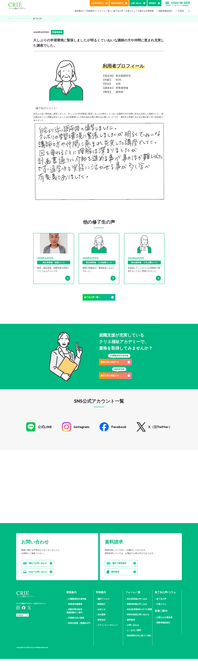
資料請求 (154, 3)
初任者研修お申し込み (137, 606)
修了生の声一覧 (22, 18)
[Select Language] (183, 10)
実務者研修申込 (119, 3)
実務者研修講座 (75, 611)
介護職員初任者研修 (77, 606)
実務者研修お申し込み (137, 611)
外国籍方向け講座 (76, 625)
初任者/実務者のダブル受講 (139, 616)
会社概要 (101, 621)
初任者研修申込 (99, 3)
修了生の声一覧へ (99, 298)
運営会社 (101, 627)
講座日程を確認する (119, 364)
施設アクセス (103, 606)
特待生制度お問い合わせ (138, 621)
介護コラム (130, 11)
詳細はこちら (48, 500)
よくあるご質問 (134, 637)
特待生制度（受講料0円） (80, 630)
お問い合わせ (138, 3)
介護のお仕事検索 (146, 11)
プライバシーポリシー (107, 632)
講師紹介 (101, 611)
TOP (9, 18)
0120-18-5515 (180, 3)
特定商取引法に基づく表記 (139, 642)
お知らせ (101, 616)
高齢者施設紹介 (165, 11)
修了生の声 (118, 11)
